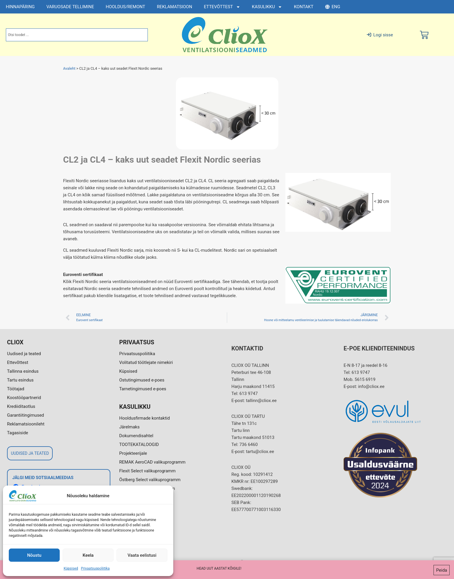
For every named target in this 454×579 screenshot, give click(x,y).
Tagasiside (17, 432)
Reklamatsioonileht (25, 424)
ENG (332, 6)
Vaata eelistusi (142, 555)
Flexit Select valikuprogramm (147, 471)
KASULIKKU (267, 7)
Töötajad (15, 388)
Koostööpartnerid (24, 397)
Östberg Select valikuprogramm (149, 479)
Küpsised (71, 568)
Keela (88, 555)
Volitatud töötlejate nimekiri (146, 362)
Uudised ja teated (24, 353)
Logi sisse (380, 35)
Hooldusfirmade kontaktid (144, 418)
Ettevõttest (17, 362)
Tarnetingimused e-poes (142, 388)
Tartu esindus (20, 380)
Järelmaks (129, 427)
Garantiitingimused (25, 415)
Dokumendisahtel (136, 435)
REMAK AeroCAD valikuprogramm (152, 462)
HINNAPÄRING (20, 6)
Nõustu (34, 555)
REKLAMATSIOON (174, 6)
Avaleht (69, 68)
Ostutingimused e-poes (141, 380)
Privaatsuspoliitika (95, 568)
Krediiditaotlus (21, 406)
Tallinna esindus (23, 371)
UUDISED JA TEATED (30, 453)
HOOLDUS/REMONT (125, 6)
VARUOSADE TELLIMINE (70, 6)
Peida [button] (441, 570)
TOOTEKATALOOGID (139, 444)
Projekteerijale (133, 453)
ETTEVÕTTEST (222, 7)
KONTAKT (303, 6)
